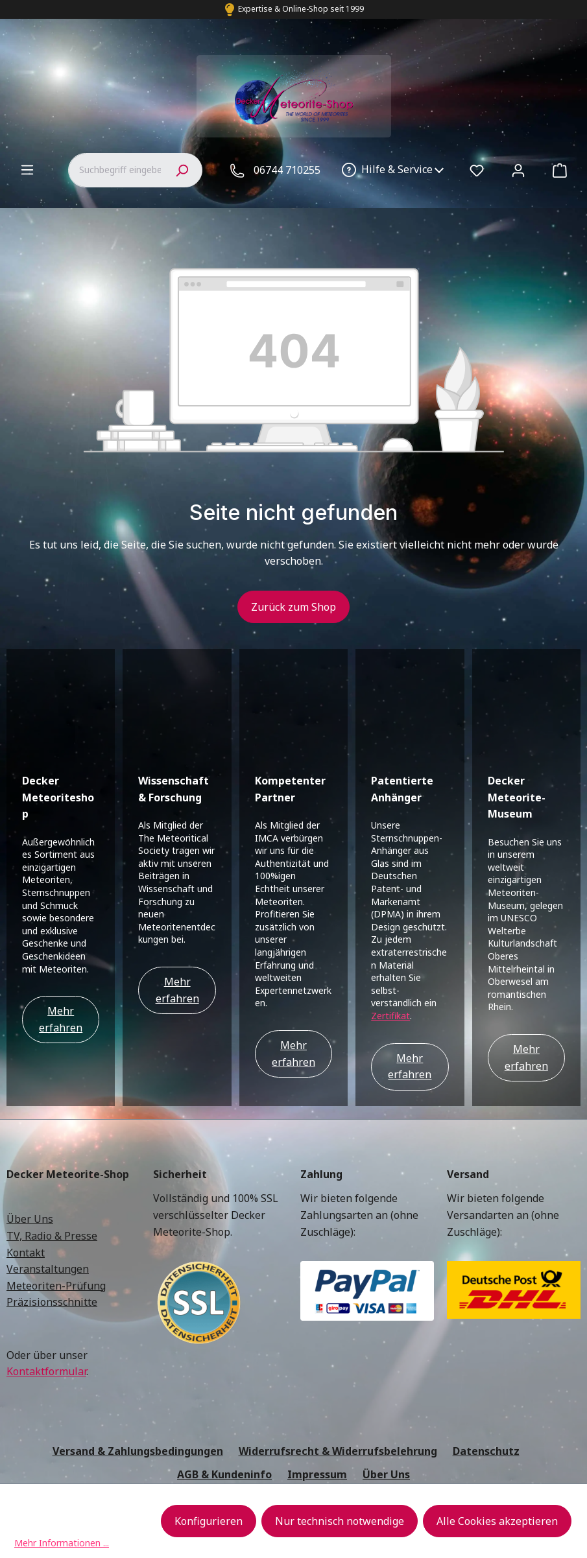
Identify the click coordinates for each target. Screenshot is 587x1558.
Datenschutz (486, 1343)
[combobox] (114, 170)
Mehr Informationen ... (61, 1543)
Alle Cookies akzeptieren (497, 1521)
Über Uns (29, 1111)
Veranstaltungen (47, 1160)
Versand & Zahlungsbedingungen (138, 1343)
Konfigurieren (208, 1521)
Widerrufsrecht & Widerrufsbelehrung (338, 1343)
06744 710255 (287, 170)
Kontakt (25, 1144)
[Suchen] (181, 170)
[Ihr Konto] (518, 170)
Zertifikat (390, 907)
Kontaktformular (46, 1263)
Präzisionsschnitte (51, 1193)
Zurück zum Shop (293, 607)
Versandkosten (283, 1422)
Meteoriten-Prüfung (56, 1177)
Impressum (317, 1365)
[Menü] (27, 169)
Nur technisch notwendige (339, 1521)
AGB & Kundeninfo (224, 1365)
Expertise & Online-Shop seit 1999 (301, 8)
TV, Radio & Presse (51, 1127)
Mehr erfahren (60, 911)
